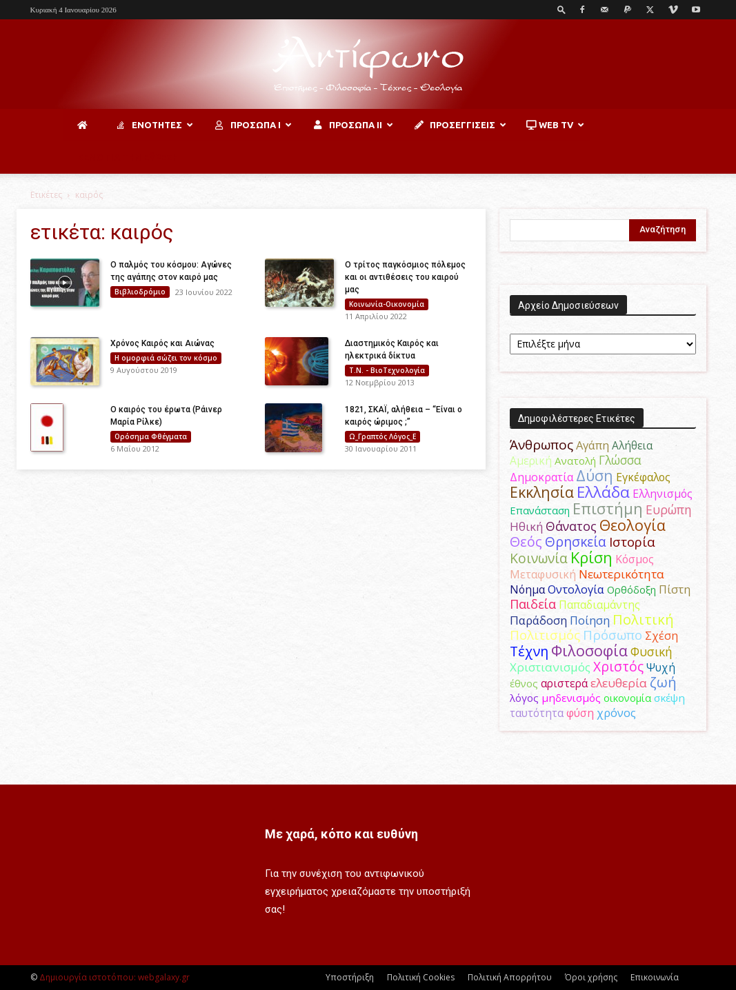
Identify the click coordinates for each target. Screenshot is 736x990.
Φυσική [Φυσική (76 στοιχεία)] (651, 651)
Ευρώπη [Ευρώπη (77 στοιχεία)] (669, 509)
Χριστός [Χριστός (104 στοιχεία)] (618, 667)
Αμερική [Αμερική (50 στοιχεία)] (531, 460)
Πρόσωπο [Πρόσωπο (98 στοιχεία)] (612, 635)
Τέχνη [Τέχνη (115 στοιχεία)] (529, 651)
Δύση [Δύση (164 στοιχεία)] (594, 475)
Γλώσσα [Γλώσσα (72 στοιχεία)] (620, 460)
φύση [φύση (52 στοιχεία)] (580, 712)
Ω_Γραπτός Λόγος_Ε (382, 436)
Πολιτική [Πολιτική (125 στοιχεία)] (643, 619)
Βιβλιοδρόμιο (140, 291)
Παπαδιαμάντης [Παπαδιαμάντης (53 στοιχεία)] (599, 604)
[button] (561, 9)
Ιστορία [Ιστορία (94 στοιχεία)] (632, 541)
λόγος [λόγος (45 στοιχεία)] (524, 698)
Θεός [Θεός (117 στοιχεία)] (526, 541)
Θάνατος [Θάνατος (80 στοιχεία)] (571, 526)
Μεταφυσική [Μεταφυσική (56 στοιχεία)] (543, 574)
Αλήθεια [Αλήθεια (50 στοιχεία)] (632, 445)
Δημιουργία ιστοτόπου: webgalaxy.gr (114, 977)
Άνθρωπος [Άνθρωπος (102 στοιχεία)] (541, 445)
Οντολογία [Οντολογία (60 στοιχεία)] (576, 589)
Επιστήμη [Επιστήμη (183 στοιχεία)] (608, 508)
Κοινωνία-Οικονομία (386, 304)
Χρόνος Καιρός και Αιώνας (162, 343)
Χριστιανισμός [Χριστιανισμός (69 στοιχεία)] (550, 667)
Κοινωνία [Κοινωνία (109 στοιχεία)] (539, 558)
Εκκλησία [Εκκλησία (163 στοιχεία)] (542, 492)
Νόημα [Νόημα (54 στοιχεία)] (527, 589)
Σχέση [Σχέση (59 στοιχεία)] (661, 635)
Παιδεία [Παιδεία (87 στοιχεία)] (533, 604)
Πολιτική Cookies (421, 977)
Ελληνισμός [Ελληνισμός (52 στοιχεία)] (663, 493)
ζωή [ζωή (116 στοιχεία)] (663, 682)
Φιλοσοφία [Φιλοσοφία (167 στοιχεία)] (589, 650)
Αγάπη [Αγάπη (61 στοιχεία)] (592, 445)
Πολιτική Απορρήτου (510, 977)
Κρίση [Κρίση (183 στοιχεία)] (591, 557)
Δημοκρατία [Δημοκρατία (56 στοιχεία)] (541, 477)
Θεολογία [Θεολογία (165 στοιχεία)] (632, 525)
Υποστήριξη (350, 977)
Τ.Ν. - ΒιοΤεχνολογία (387, 370)
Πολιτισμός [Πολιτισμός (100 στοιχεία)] (545, 635)
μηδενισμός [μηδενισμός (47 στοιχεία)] (571, 698)
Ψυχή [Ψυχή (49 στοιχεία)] (660, 667)
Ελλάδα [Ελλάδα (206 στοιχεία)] (603, 492)
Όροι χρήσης (591, 977)
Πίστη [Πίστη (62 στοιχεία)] (674, 589)
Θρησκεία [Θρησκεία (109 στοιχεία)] (575, 541)
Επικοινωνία (654, 977)
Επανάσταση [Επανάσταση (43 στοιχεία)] (540, 510)
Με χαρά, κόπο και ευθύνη (341, 834)
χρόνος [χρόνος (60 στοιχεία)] (616, 712)
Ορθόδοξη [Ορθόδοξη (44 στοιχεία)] (631, 589)
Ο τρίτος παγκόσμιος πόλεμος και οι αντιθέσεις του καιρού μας (405, 277)
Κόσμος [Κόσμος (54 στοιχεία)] (634, 559)
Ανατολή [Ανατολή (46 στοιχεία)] (575, 460)
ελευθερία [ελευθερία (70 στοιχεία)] (618, 683)
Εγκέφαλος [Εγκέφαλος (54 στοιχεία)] (643, 477)
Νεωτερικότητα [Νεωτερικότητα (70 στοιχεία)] (621, 574)
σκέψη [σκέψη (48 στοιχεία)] (669, 698)
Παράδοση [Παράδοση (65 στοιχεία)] (538, 620)
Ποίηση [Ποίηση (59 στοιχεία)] (590, 620)
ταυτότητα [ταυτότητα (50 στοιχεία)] (537, 712)
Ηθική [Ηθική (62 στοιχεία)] (526, 526)
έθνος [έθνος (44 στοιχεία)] (524, 683)
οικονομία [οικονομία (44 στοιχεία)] (627, 698)
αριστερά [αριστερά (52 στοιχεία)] (564, 683)
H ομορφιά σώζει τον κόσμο (166, 358)
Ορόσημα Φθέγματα (151, 436)
